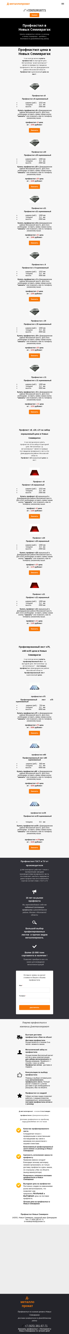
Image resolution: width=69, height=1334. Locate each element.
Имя (21, 985)
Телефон (22, 996)
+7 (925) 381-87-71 (36, 1325)
